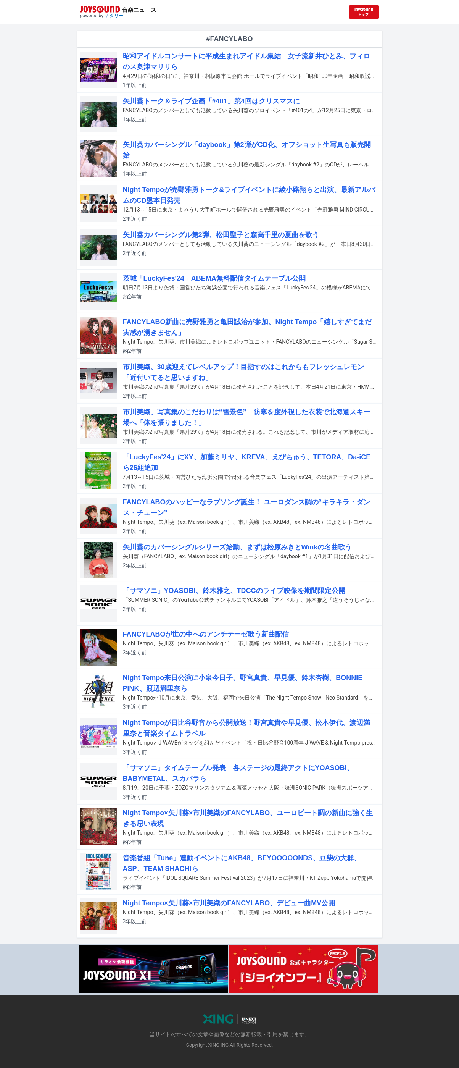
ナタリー (114, 15)
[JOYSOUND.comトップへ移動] (364, 12)
